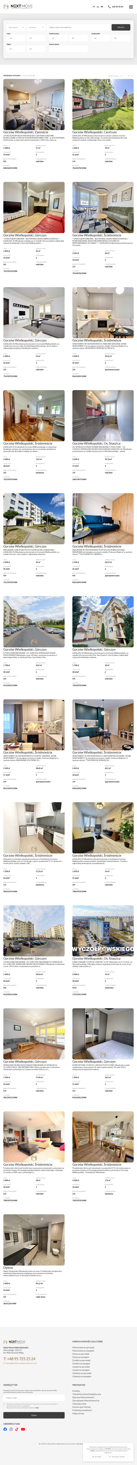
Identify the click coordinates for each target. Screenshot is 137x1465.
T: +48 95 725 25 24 (19, 1359)
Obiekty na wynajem (81, 1376)
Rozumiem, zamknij (117, 1457)
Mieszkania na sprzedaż (83, 1347)
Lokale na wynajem (81, 1370)
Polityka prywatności (82, 1410)
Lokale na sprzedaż (81, 1366)
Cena (8, 34)
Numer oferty (54, 44)
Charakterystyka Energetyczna (86, 1394)
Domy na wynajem (80, 1357)
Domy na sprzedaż (80, 1354)
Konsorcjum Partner (81, 1407)
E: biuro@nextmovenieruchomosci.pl (20, 1363)
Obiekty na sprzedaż (81, 1373)
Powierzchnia (54, 34)
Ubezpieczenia (79, 1403)
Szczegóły (97, 1457)
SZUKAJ (121, 27)
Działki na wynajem (81, 1363)
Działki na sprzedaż (81, 1360)
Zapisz (34, 1415)
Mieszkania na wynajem (83, 1350)
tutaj (37, 1408)
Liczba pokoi (95, 34)
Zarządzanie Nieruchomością (85, 1400)
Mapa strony (78, 1413)
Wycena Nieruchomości (83, 1397)
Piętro (9, 44)
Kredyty (76, 1391)
